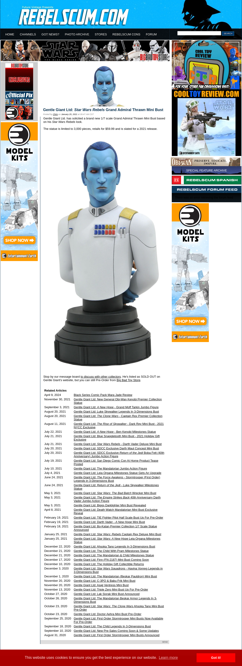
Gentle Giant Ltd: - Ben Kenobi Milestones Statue (115, 431)
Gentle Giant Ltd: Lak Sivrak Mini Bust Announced (107, 594)
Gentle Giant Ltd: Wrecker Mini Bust (115, 493)
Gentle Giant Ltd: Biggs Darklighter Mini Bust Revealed (110, 505)
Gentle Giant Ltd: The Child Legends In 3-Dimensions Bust (112, 626)
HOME (9, 34)
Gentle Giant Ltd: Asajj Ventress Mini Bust (101, 585)
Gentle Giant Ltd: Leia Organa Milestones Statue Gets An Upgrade (117, 473)
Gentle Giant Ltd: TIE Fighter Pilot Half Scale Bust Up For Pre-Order (118, 517)
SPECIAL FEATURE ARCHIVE (206, 170)
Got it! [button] (216, 658)
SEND (165, 642)
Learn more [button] (168, 658)
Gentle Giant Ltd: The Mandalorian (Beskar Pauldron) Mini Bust (115, 576)
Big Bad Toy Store (128, 380)
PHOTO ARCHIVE (77, 34)
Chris (55, 114)
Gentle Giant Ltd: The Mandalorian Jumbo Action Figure (110, 468)
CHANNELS (28, 34)
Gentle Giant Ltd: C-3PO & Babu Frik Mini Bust (104, 580)
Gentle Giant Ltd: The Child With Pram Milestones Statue (111, 551)
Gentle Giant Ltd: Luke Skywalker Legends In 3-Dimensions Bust (116, 411)
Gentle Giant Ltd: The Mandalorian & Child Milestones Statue (114, 555)
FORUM (151, 34)
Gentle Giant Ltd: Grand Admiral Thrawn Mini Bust (103, 110)
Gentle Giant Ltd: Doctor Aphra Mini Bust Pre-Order (107, 614)
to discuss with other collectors (101, 376)
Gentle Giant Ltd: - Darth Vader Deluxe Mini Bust (118, 444)
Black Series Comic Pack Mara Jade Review (103, 395)
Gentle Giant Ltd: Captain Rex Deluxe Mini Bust (117, 534)
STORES (101, 34)
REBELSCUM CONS (126, 34)
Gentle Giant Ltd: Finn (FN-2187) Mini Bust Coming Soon (111, 559)
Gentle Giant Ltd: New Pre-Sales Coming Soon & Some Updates (116, 630)
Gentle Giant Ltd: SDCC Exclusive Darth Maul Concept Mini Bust (116, 448)
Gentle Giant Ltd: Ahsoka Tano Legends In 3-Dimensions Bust (114, 546)
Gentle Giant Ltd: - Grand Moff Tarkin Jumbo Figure (116, 407)
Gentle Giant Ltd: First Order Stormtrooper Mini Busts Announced (116, 635)
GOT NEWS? (50, 34)
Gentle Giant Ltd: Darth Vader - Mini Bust (109, 522)
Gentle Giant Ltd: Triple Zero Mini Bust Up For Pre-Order (111, 589)
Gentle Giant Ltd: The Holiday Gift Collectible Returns (109, 564)
